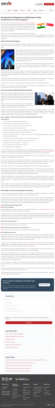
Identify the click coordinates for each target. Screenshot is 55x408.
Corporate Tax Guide (38, 387)
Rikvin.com (28, 317)
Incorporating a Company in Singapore (14, 333)
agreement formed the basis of (45, 151)
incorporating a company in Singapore (26, 22)
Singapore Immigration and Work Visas (14, 336)
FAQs (45, 388)
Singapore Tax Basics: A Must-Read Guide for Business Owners (20, 362)
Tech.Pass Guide (26, 392)
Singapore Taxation (10, 339)
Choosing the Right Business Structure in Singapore (17, 371)
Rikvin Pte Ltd (7, 3)
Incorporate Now (47, 394)
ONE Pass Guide (26, 390)
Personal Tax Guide (37, 388)
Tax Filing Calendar (37, 390)
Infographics (47, 387)
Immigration (26, 384)
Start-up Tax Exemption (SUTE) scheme (34, 242)
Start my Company (44, 284)
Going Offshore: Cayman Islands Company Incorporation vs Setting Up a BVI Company (25, 360)
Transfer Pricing (36, 396)
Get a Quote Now (48, 4)
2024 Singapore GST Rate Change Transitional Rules (17, 368)
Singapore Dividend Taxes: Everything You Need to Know (18, 365)
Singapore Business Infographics (13, 344)
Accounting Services (10, 342)
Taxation (35, 384)
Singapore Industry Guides (11, 347)
